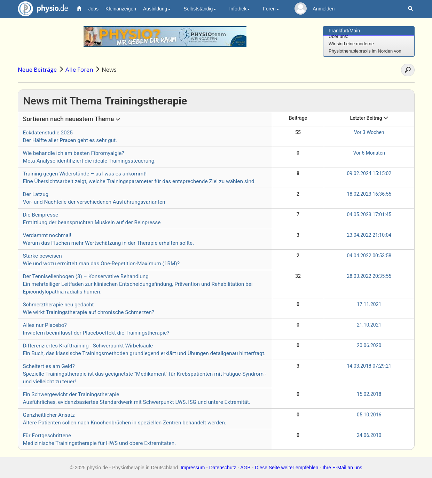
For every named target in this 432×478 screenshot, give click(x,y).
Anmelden (324, 8)
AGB (245, 467)
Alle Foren (79, 69)
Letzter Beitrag (369, 118)
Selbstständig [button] (199, 8)
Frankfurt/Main (344, 30)
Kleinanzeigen (120, 8)
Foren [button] (271, 8)
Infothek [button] (239, 8)
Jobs (93, 8)
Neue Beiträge (37, 69)
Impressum (193, 467)
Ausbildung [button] (157, 8)
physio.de (40, 8)
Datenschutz (222, 467)
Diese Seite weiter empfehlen (286, 467)
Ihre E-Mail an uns (342, 467)
